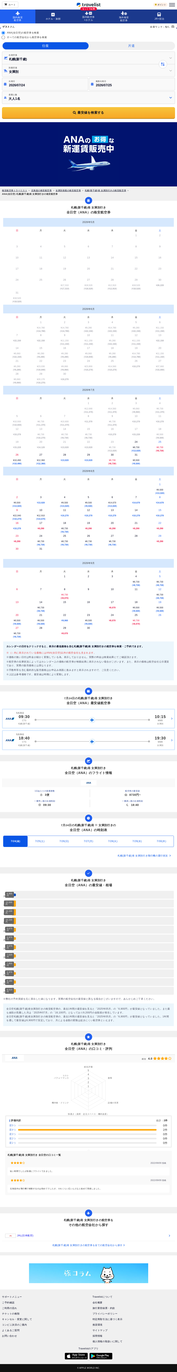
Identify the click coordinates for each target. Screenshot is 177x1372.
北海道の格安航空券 (41, 190)
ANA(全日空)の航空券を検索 (23, 32)
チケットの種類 (10, 1313)
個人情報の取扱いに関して (108, 1341)
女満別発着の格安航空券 (68, 190)
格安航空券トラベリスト (14, 190)
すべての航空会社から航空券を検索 (27, 37)
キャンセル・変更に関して (17, 1319)
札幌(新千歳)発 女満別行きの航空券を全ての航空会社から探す (88, 1245)
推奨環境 (98, 1324)
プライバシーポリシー (105, 1313)
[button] (88, 58)
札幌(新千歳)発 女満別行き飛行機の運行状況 (144, 855)
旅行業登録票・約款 (104, 1308)
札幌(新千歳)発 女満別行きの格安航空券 (105, 190)
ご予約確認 (8, 1302)
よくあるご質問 (10, 1330)
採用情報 (98, 1336)
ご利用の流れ (9, 1308)
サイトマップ (100, 1330)
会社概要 (98, 1302)
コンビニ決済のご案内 (14, 1324)
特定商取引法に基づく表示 (108, 1319)
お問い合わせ (9, 1336)
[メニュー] (171, 5)
